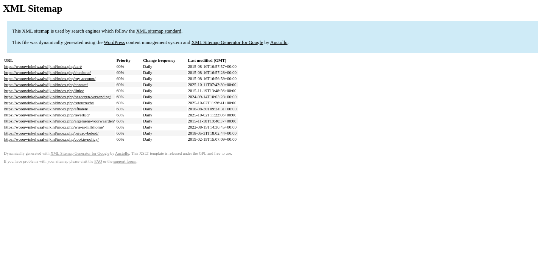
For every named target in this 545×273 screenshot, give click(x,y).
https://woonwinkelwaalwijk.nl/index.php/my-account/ (49, 78)
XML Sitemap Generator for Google (227, 42)
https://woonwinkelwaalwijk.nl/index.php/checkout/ (47, 72)
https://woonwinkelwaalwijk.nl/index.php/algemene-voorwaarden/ (59, 121)
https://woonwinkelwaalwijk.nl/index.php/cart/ (43, 66)
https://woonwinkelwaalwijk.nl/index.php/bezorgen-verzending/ (57, 96)
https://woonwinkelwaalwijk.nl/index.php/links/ (44, 90)
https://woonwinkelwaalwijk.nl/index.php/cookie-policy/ (51, 139)
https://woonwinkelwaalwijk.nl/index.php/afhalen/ (46, 109)
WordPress (114, 42)
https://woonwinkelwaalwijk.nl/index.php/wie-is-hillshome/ (54, 127)
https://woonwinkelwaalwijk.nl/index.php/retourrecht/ (49, 102)
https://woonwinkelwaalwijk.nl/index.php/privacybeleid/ (51, 133)
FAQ (98, 161)
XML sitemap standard (158, 31)
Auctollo (279, 42)
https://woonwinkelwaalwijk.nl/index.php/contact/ (46, 84)
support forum (125, 161)
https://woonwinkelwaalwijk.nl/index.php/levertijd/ (47, 115)
